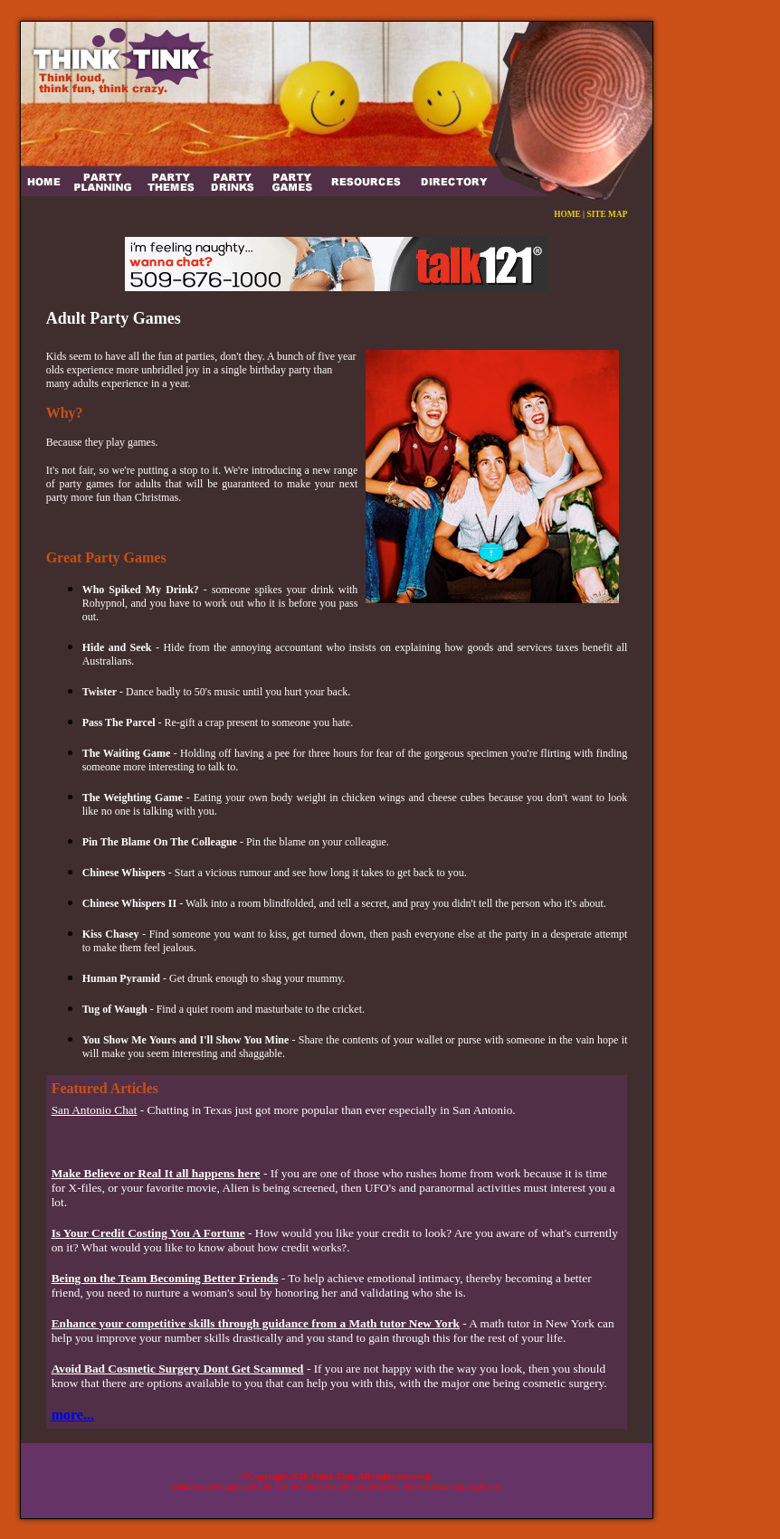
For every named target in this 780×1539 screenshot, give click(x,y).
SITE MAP (607, 214)
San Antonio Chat (95, 1110)
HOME (567, 214)
